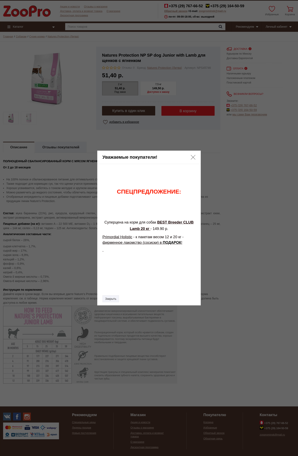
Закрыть (110, 298)
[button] (193, 157)
